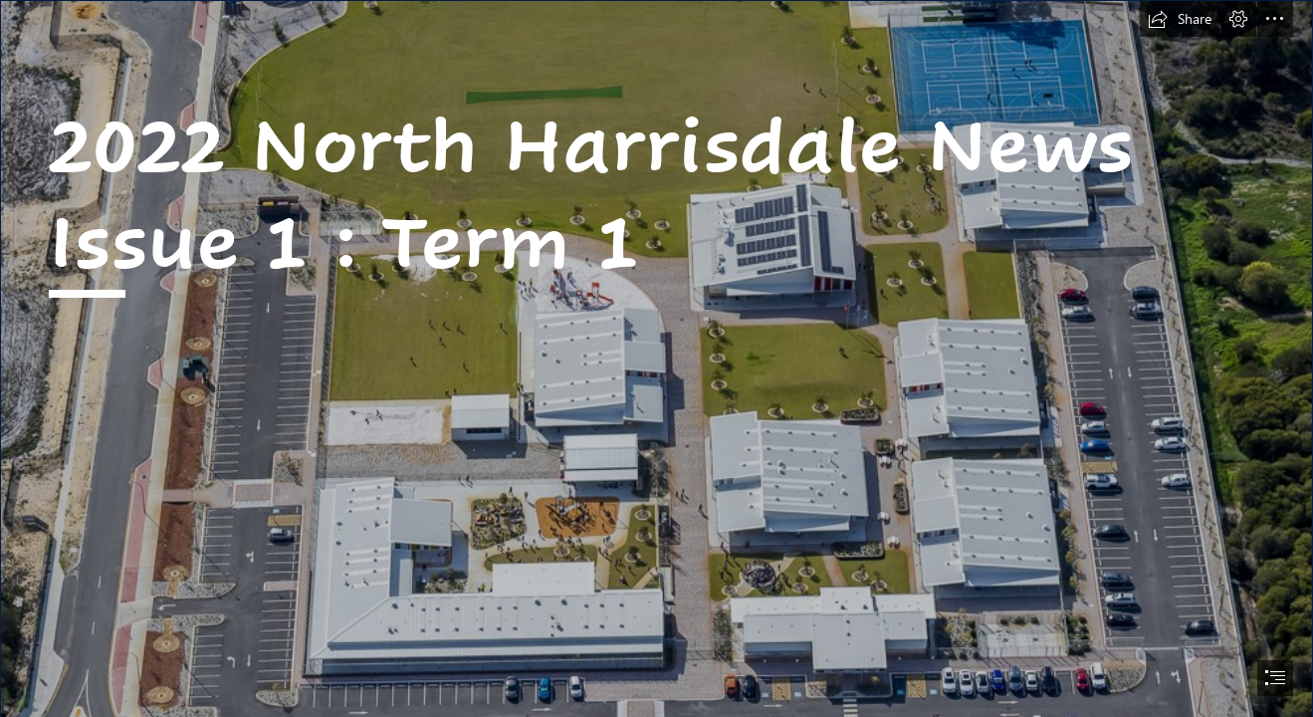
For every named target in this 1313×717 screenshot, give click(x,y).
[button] (1179, 19)
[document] (656, 358)
